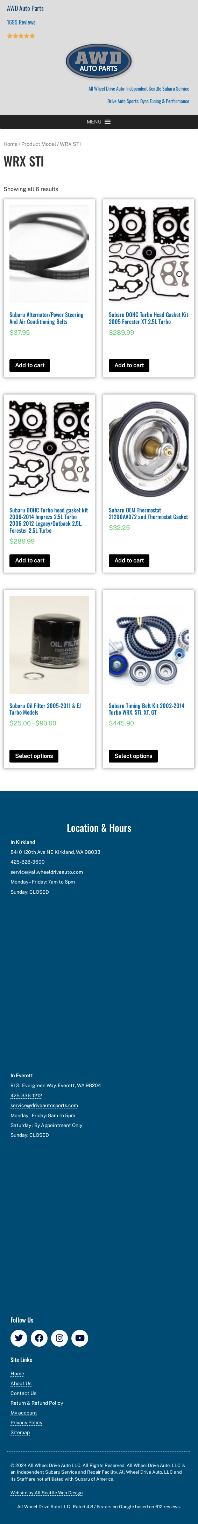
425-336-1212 (26, 1095)
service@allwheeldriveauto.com (46, 872)
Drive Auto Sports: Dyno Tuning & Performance (148, 101)
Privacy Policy (26, 1422)
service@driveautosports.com (44, 1105)
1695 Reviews (21, 22)
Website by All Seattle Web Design (46, 1492)
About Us (20, 1383)
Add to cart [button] (29, 365)
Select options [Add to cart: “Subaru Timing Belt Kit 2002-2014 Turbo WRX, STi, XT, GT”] (133, 756)
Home (10, 144)
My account (23, 1413)
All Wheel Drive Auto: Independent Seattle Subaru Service (139, 88)
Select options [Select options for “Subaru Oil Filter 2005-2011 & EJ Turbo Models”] (34, 756)
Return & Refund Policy (36, 1403)
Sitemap (20, 1432)
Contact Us (23, 1393)
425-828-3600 (27, 862)
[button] (94, 122)
